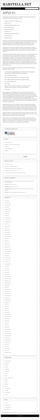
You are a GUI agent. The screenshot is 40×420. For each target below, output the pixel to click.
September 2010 (8, 339)
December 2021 (8, 217)
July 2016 (7, 253)
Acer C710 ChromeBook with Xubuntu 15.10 (17, 192)
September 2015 (8, 263)
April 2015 (7, 272)
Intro (6, 373)
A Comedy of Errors (9, 164)
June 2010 (7, 346)
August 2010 (7, 341)
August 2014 (7, 285)
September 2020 (8, 221)
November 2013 (8, 295)
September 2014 (8, 282)
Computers (7, 363)
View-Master (7, 392)
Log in (6, 403)
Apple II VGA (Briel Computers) (11, 166)
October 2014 (7, 280)
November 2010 (8, 335)
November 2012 (8, 316)
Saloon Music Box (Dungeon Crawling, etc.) (13, 168)
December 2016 (8, 249)
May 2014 (7, 287)
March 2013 (7, 312)
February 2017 (8, 245)
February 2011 (8, 329)
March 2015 (7, 274)
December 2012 (8, 314)
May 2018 (7, 228)
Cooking (6, 365)
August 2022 (7, 213)
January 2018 (7, 232)
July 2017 (7, 238)
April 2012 (7, 318)
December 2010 (8, 333)
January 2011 (7, 331)
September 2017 (8, 236)
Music (6, 381)
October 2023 (7, 202)
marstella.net (17, 4)
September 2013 (8, 299)
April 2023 (7, 207)
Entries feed (7, 405)
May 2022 (7, 215)
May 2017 (7, 240)
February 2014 (8, 289)
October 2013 (7, 297)
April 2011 (7, 327)
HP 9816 (6, 150)
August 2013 (7, 301)
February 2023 (8, 209)
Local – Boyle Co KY (9, 377)
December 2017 (8, 234)
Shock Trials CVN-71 (12, 184)
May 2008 (7, 350)
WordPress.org (8, 409)
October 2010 (7, 337)
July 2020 (7, 223)
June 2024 (7, 200)
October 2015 (7, 261)
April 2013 (7, 310)
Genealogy (7, 369)
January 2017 (7, 247)
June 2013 (7, 306)
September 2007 (8, 352)
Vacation (6, 390)
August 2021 (7, 219)
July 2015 (7, 266)
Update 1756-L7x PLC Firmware (11, 170)
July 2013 (7, 304)
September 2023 (8, 204)
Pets (6, 386)
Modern (6, 379)
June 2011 (7, 325)
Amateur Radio (8, 360)
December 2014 (8, 278)
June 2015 (7, 268)
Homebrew (7, 371)
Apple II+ (7, 146)
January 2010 (7, 348)
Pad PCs (6, 384)
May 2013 (7, 308)
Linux (6, 375)
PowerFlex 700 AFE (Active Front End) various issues (15, 172)
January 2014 (7, 291)
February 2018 (8, 230)
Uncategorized (8, 388)
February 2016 (8, 257)
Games (6, 367)
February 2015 (8, 276)
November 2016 (8, 251)
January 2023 (7, 211)
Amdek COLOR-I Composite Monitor (12, 144)
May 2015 (7, 270)
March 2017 (7, 242)
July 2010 (7, 344)
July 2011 (7, 322)
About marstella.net (8, 142)
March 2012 (7, 320)
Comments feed (8, 407)
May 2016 (7, 255)
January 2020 (7, 226)
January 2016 (7, 259)
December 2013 (8, 293)
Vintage (6, 394)
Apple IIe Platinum (8, 148)
